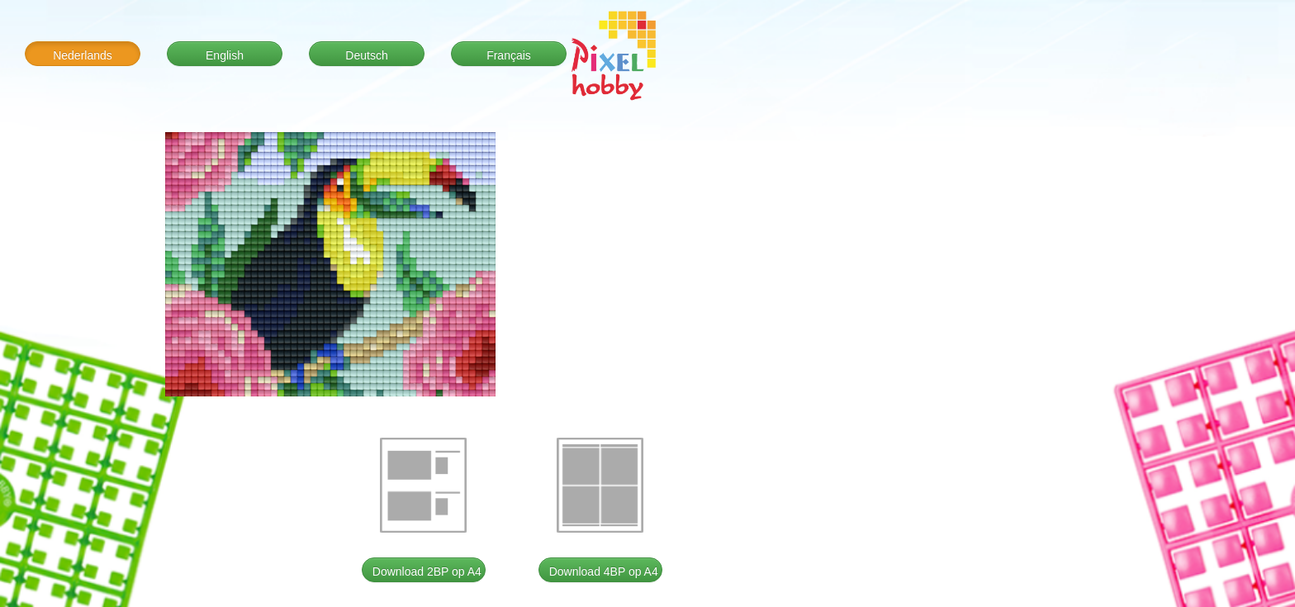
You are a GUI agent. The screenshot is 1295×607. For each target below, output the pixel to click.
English (225, 55)
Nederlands (82, 55)
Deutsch (366, 55)
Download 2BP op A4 (426, 571)
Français (508, 55)
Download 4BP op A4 (603, 571)
